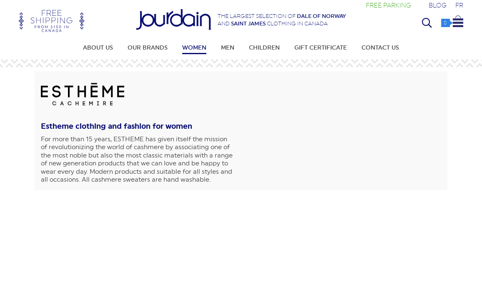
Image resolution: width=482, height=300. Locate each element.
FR (459, 5)
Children (264, 47)
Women (194, 47)
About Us (98, 47)
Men (227, 47)
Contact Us (380, 47)
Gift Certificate (320, 47)
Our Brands (148, 47)
